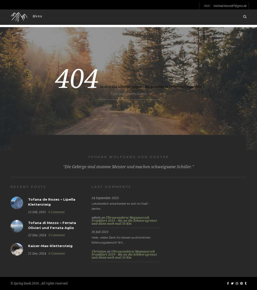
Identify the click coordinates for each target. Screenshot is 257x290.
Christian (99, 251)
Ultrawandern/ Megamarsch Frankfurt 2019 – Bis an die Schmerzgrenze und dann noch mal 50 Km (124, 220)
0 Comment (56, 212)
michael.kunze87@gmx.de (230, 6)
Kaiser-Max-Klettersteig (50, 246)
